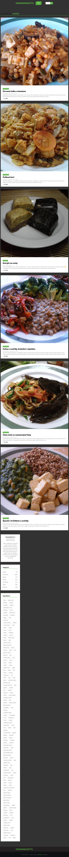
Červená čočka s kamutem (14, 91)
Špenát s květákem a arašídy (16, 521)
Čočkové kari (8, 177)
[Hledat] (48, 3)
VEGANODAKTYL (25, 3)
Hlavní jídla (5, 88)
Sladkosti (5, 260)
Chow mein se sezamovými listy (17, 435)
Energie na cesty (10, 263)
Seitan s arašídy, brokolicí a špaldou (19, 349)
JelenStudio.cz (40, 854)
